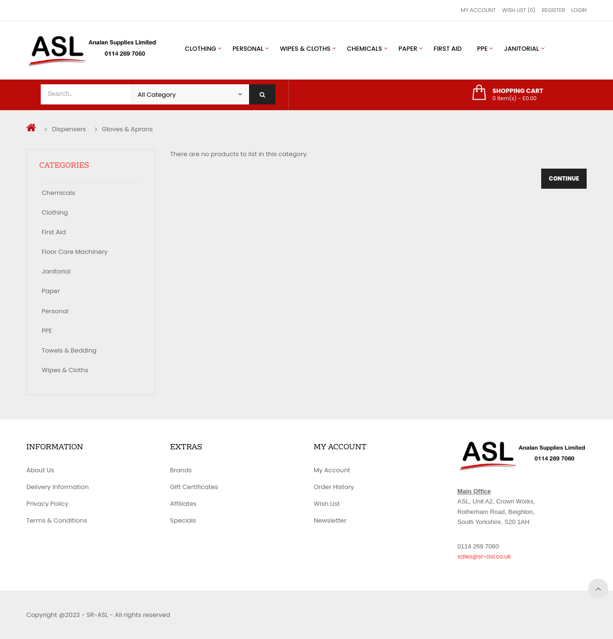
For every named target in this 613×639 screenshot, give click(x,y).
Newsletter (330, 520)
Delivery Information (57, 486)
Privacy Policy (47, 503)
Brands (181, 470)
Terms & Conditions (56, 520)
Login (579, 10)
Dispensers (69, 129)
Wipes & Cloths (65, 370)
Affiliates (183, 503)
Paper (51, 291)
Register (553, 10)
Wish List (327, 503)
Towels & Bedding (69, 350)
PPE (47, 330)
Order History (334, 486)
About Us (40, 470)
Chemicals (58, 192)
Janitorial (56, 271)
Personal (55, 311)
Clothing (55, 212)
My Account (478, 10)
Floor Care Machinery (75, 251)
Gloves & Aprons (127, 129)
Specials (183, 520)
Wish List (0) (518, 10)
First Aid (54, 232)
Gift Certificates (194, 486)
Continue (564, 178)
